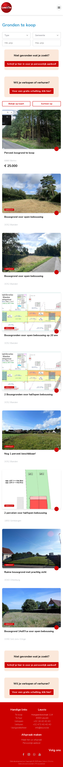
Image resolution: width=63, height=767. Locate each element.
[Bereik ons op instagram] (30, 754)
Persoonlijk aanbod (31, 743)
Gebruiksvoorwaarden (26, 764)
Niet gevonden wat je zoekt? (31, 55)
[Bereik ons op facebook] (24, 754)
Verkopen (18, 721)
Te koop (18, 714)
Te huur (18, 717)
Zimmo (50, 761)
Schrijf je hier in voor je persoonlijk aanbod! (31, 64)
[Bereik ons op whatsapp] (35, 754)
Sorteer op (46, 104)
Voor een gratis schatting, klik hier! (31, 91)
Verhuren (19, 724)
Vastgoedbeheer (19, 727)
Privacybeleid (40, 764)
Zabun (44, 761)
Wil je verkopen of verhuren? (31, 82)
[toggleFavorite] (56, 390)
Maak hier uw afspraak (31, 739)
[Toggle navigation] (59, 7)
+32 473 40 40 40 (42, 724)
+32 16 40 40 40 (42, 721)
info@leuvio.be (42, 727)
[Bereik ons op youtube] (39, 754)
